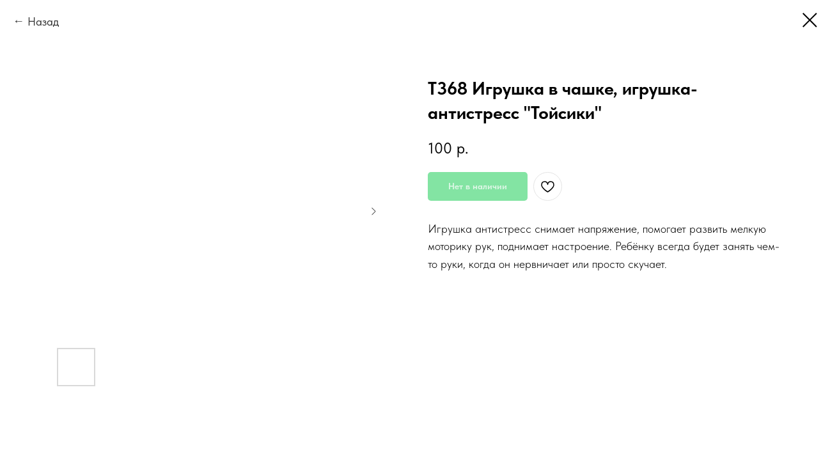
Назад (43, 21)
